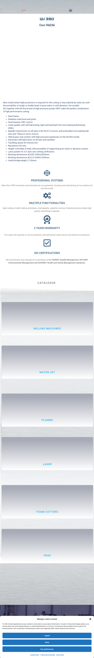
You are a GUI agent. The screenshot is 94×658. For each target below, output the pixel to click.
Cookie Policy (34, 655)
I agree (47, 635)
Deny (47, 642)
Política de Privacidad (47, 655)
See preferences (47, 649)
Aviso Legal (60, 655)
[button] (90, 619)
